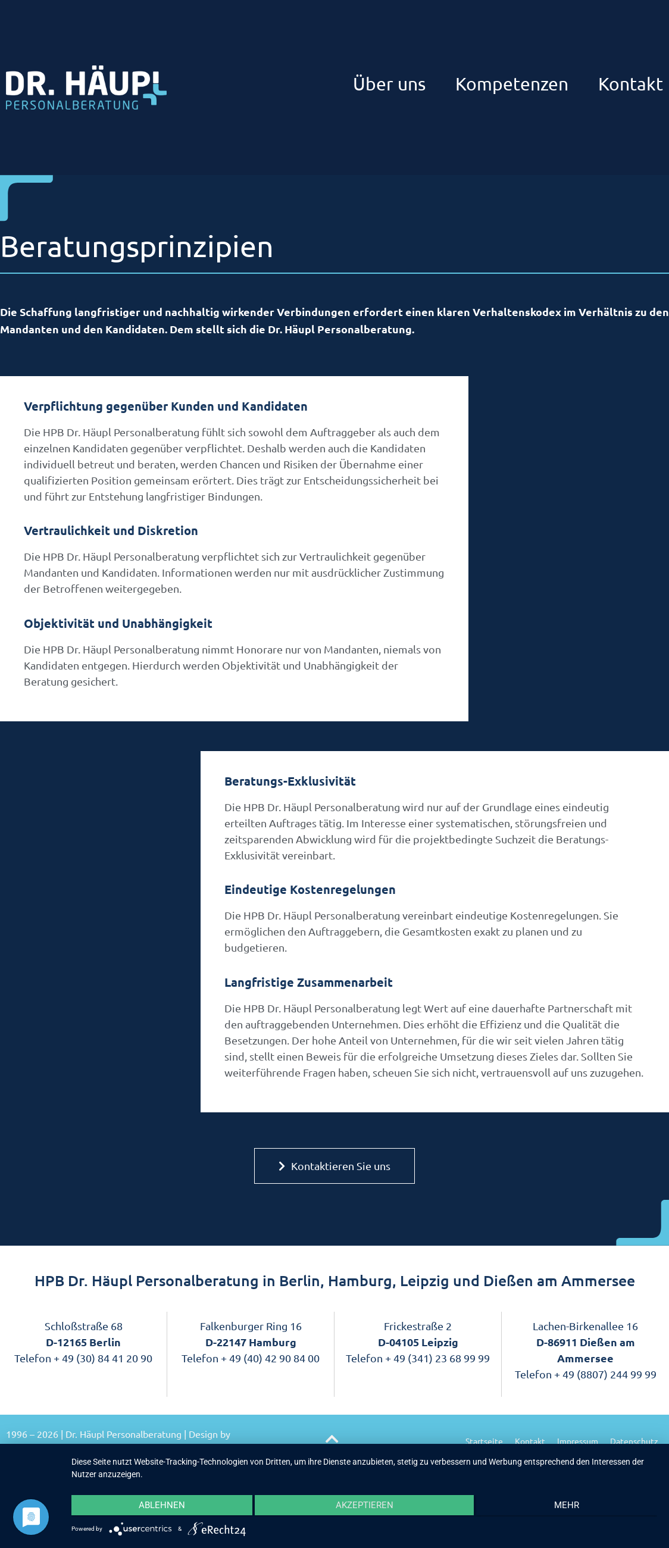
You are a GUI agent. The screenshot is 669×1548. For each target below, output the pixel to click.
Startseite (484, 1441)
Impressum (577, 1441)
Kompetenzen (511, 83)
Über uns (389, 83)
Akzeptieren (364, 1507)
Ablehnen (158, 1507)
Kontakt (630, 83)
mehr (570, 1507)
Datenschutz (634, 1441)
